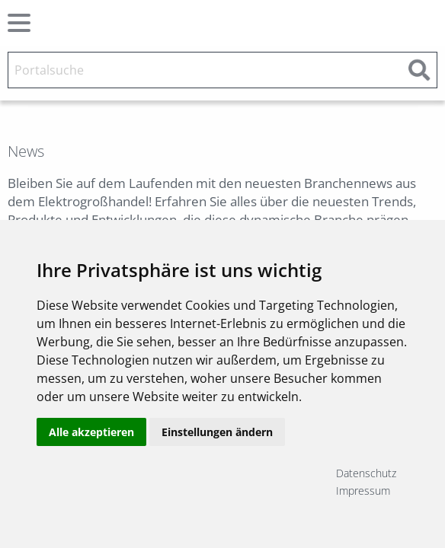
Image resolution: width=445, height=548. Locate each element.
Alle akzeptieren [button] (91, 432)
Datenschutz (366, 473)
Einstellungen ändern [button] (217, 432)
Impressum (363, 490)
